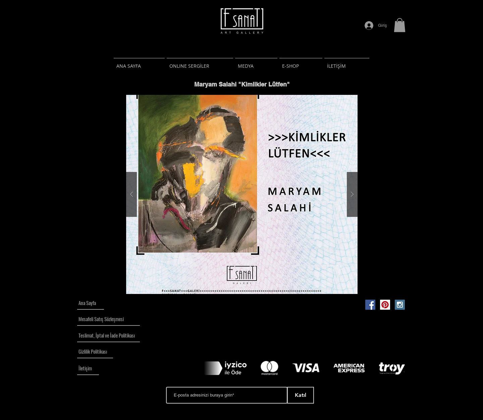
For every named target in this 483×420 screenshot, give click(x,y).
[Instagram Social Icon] (400, 305)
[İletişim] (88, 368)
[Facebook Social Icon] (370, 305)
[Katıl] (300, 395)
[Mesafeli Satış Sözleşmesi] (108, 319)
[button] (400, 25)
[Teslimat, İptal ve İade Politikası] (108, 335)
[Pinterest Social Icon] (385, 305)
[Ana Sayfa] (90, 303)
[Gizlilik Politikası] (95, 351)
